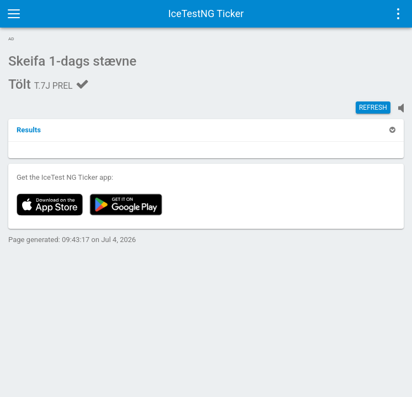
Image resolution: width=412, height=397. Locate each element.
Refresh (373, 107)
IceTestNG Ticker (206, 13)
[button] (29, 130)
